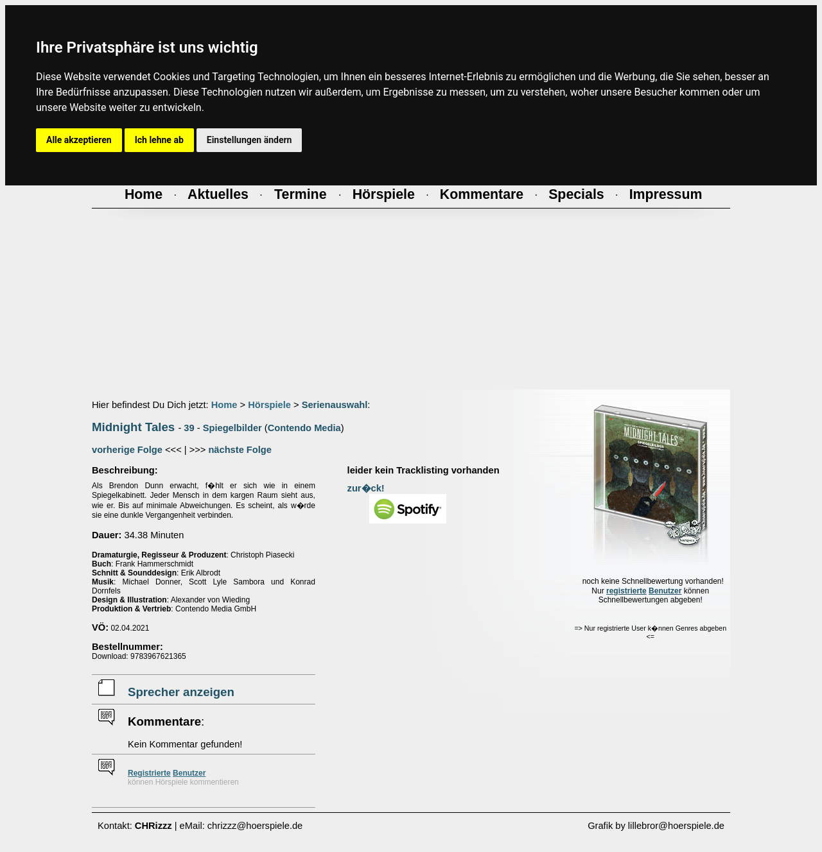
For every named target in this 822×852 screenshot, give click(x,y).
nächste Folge (240, 450)
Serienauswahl (335, 405)
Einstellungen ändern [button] (249, 140)
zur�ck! (366, 488)
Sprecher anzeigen (181, 692)
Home (224, 405)
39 (189, 428)
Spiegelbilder (232, 428)
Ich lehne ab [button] (159, 140)
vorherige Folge (127, 450)
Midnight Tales (133, 427)
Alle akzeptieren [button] (79, 140)
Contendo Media (304, 428)
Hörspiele (269, 405)
